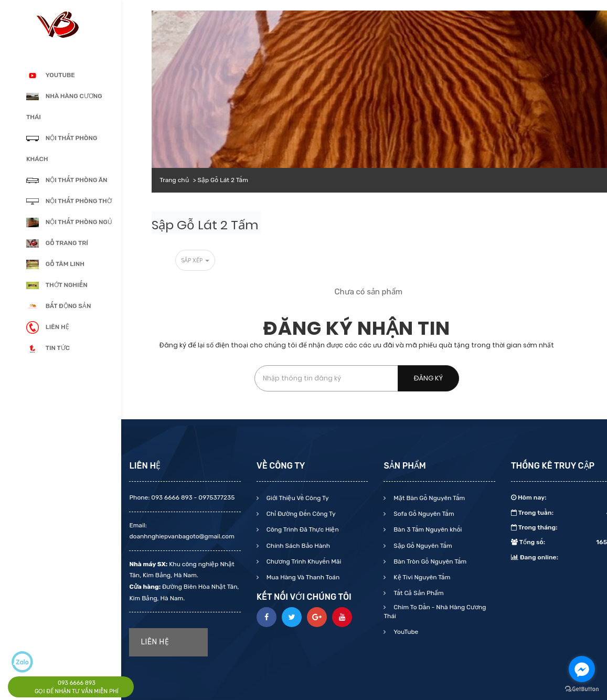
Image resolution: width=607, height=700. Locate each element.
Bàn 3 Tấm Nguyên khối (427, 529)
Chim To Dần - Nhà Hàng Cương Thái (435, 611)
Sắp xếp (195, 260)
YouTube (405, 631)
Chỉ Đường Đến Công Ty (300, 513)
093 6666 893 (76, 683)
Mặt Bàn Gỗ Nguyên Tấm (428, 498)
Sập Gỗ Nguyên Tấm (422, 545)
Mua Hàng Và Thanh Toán (302, 577)
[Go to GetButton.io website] (582, 689)
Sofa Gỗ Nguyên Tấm (423, 513)
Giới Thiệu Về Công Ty (297, 498)
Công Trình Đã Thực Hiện (302, 529)
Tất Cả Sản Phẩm (417, 593)
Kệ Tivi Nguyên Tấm (421, 577)
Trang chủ (173, 180)
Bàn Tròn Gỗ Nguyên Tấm (429, 561)
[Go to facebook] (582, 669)
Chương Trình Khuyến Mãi (303, 561)
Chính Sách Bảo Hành (297, 545)
